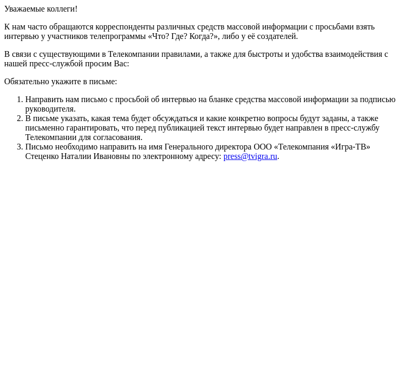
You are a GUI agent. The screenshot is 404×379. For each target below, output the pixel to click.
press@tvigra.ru (250, 156)
